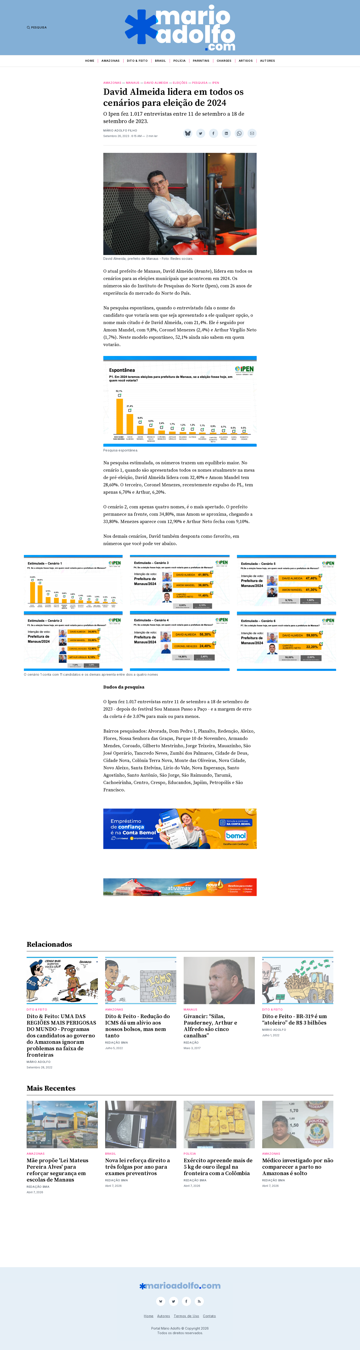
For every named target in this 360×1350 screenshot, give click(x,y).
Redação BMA (116, 1101)
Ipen (215, 82)
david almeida (156, 82)
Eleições (180, 82)
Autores (267, 60)
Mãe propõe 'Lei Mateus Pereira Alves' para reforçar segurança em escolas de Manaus (57, 1229)
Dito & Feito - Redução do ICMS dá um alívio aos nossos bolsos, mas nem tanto (137, 1085)
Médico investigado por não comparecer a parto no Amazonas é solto (297, 1225)
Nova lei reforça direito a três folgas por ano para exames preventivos (137, 1225)
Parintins (201, 60)
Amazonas (110, 60)
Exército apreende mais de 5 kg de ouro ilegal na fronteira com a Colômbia (218, 1225)
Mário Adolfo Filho (120, 130)
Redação (191, 1101)
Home (89, 60)
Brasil (160, 60)
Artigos (246, 60)
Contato (209, 1316)
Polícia (179, 60)
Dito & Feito (137, 60)
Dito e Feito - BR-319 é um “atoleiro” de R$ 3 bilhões (294, 1078)
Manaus (133, 82)
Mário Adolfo (39, 1120)
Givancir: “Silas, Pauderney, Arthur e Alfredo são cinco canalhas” (210, 1085)
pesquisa (200, 82)
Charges (224, 60)
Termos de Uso (186, 1316)
